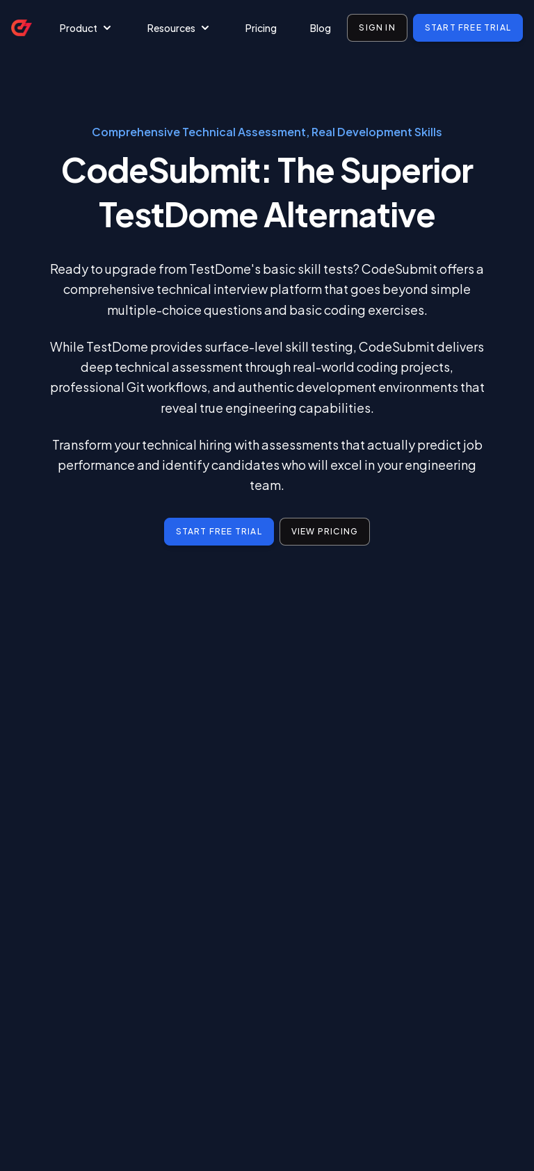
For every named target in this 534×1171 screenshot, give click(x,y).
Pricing (261, 28)
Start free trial (468, 27)
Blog (320, 28)
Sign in (377, 27)
